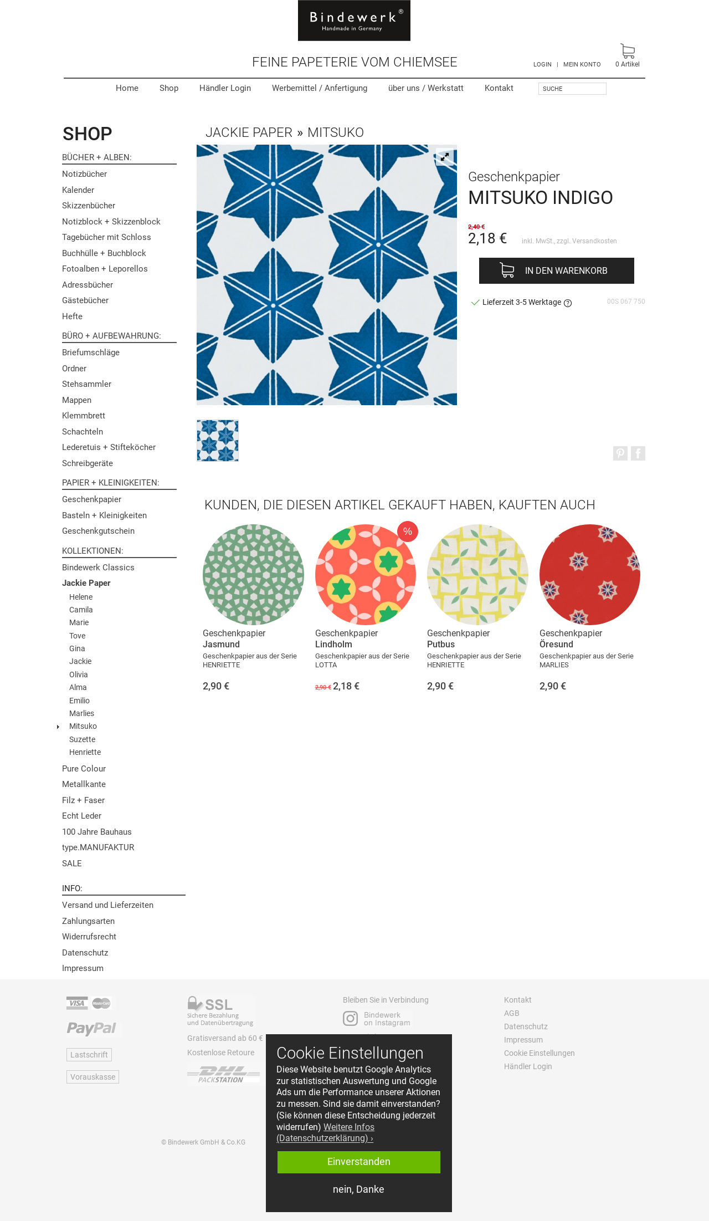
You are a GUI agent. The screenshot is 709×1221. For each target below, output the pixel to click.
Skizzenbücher (88, 206)
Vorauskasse (93, 1076)
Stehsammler (86, 384)
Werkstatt (426, 88)
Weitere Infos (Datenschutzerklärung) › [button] (325, 1133)
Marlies (81, 713)
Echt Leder (81, 816)
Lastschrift (89, 1054)
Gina (77, 648)
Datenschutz (85, 953)
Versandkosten (594, 241)
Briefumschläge (91, 352)
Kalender (78, 190)
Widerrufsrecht (89, 937)
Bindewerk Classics (98, 568)
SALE (72, 864)
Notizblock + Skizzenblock (111, 222)
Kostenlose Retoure (220, 1052)
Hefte (72, 316)
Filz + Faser (83, 800)
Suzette (82, 739)
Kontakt (499, 88)
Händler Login (225, 88)
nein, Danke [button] (358, 1189)
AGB (512, 1013)
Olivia (78, 674)
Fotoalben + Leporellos (105, 269)
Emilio (79, 700)
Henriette (85, 752)
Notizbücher (84, 174)
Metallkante (84, 784)
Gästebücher (85, 300)
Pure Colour (84, 769)
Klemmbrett (83, 416)
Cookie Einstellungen (539, 1053)
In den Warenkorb (566, 270)
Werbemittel (319, 88)
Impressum (83, 968)
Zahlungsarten (88, 921)
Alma (78, 687)
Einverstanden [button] (359, 1161)
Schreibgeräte (87, 463)
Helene (81, 596)
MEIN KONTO (582, 64)
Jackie (80, 661)
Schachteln (82, 432)
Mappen (76, 400)
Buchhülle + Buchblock (104, 253)
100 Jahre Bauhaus (97, 832)
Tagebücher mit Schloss (106, 237)
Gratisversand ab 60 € (225, 1038)
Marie (79, 622)
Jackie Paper (86, 583)
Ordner (74, 369)
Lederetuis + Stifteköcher (109, 447)
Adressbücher (87, 285)
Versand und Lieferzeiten (107, 905)
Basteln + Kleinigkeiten (104, 515)
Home (127, 88)
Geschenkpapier (91, 499)
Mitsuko (83, 726)
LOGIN (542, 64)
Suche (552, 89)
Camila (81, 609)
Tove (77, 635)
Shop (169, 88)
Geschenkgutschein (98, 531)
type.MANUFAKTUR (98, 847)
